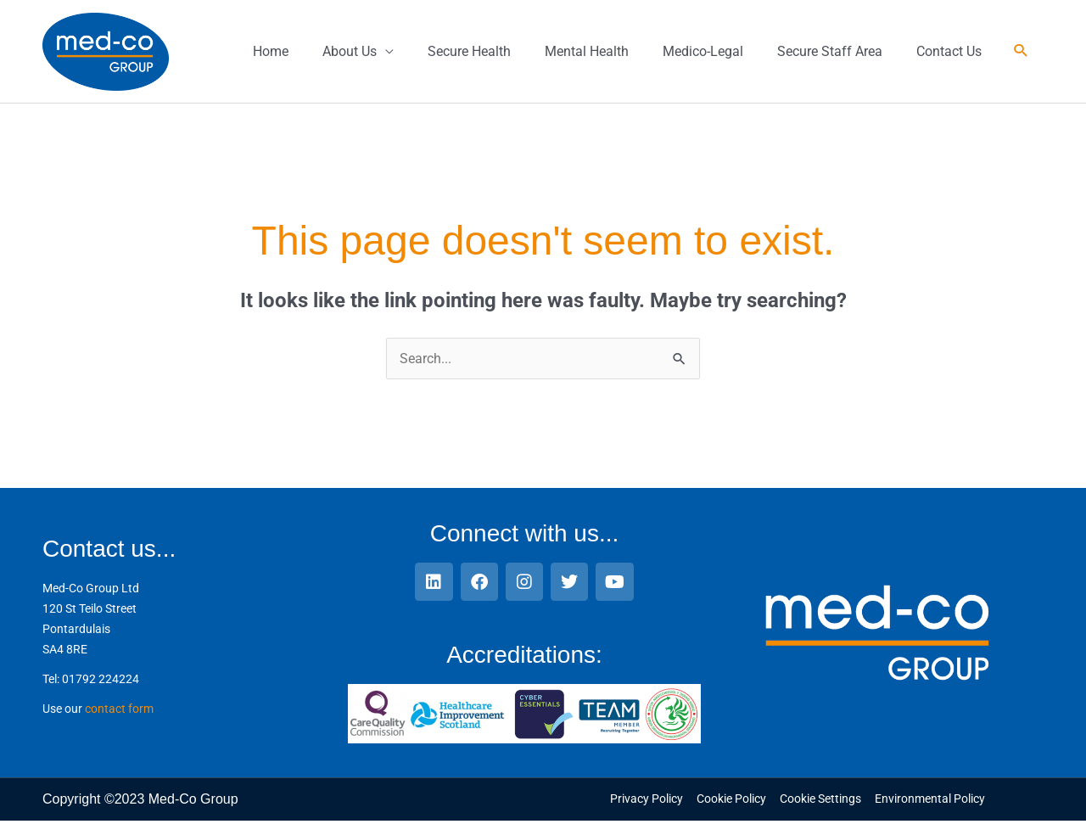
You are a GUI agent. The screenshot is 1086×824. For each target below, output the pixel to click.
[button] (1021, 53)
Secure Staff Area (829, 52)
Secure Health (469, 52)
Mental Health (587, 52)
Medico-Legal (703, 52)
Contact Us (949, 52)
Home (270, 52)
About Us (349, 52)
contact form (119, 712)
